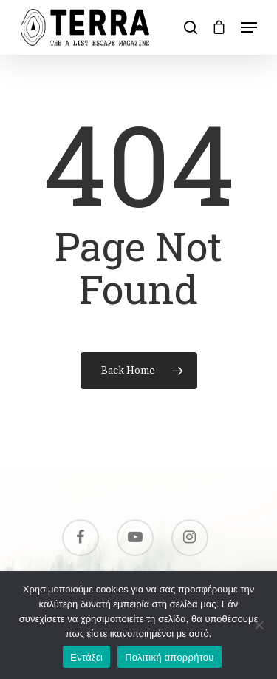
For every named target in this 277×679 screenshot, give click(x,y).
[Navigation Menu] (249, 27)
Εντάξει (86, 657)
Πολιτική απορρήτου (169, 657)
